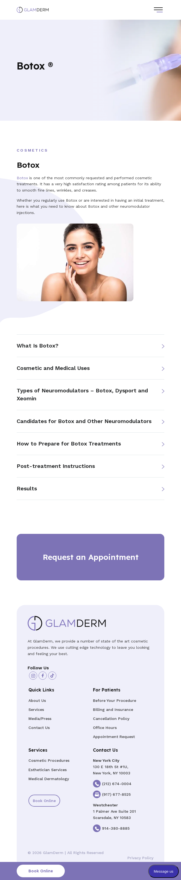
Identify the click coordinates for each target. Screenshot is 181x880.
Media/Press (39, 718)
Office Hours (105, 727)
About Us (37, 700)
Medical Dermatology (48, 779)
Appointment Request (114, 736)
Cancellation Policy (111, 718)
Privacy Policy (140, 858)
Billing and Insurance (113, 709)
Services (36, 709)
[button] (90, 346)
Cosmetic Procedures (48, 760)
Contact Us (39, 727)
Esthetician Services (47, 770)
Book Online (44, 800)
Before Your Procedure (114, 700)
